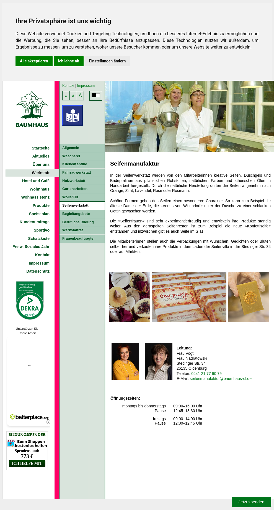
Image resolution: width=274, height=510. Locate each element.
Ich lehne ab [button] (68, 61)
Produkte (41, 205)
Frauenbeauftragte (77, 238)
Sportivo (42, 230)
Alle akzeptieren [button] (34, 61)
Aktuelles (41, 156)
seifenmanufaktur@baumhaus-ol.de (221, 378)
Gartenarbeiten (74, 189)
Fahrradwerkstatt (76, 172)
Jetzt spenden (251, 501)
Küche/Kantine (74, 164)
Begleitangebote (76, 214)
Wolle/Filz (70, 197)
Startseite (41, 148)
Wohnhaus (40, 189)
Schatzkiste (39, 238)
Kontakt (42, 255)
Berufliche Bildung (78, 222)
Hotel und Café (36, 181)
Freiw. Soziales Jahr (31, 246)
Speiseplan (39, 214)
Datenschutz (38, 271)
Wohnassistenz (35, 197)
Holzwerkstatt (73, 181)
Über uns (41, 164)
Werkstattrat (72, 230)
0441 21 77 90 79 (206, 373)
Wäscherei (71, 156)
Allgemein (70, 148)
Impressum (39, 263)
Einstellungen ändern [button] (107, 61)
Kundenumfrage (35, 222)
